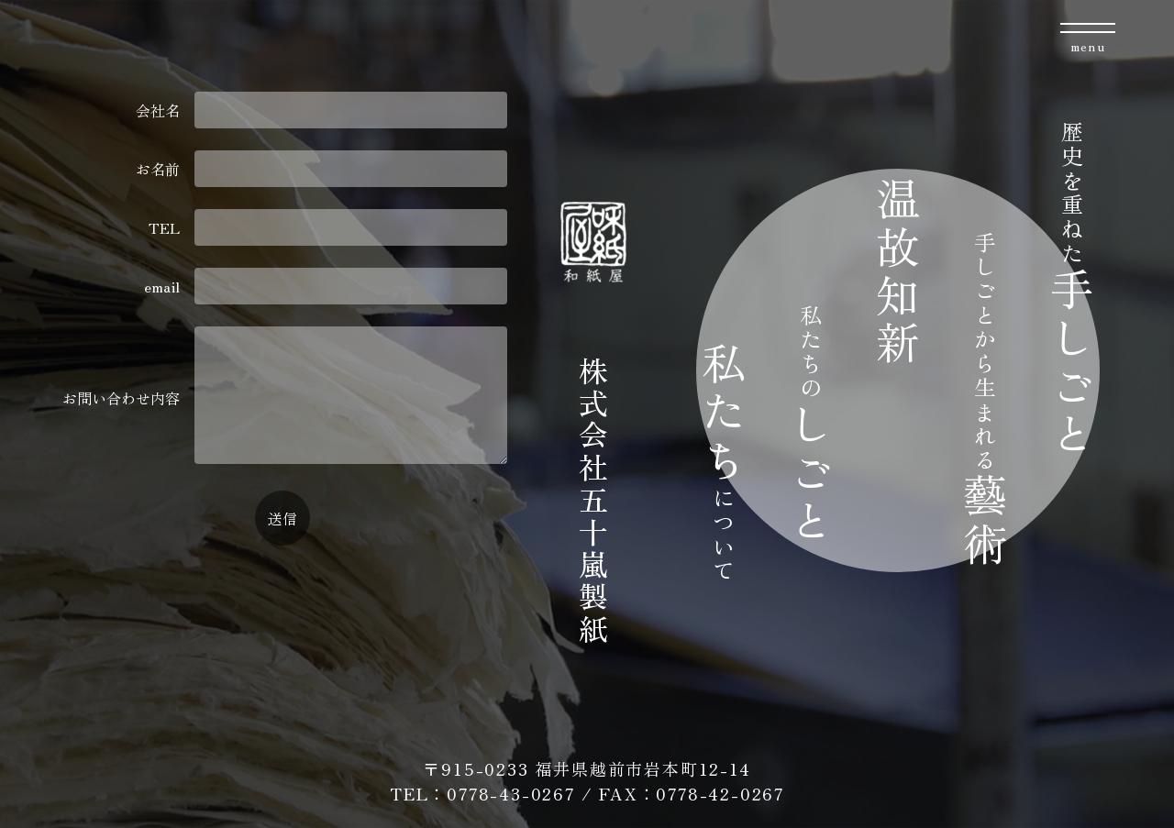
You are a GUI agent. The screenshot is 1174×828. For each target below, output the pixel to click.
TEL (327, 227)
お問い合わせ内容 (284, 397)
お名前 (321, 168)
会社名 (321, 110)
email (325, 286)
